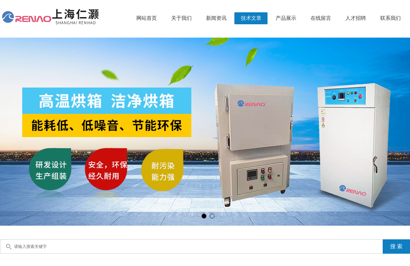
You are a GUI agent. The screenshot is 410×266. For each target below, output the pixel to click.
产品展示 (286, 18)
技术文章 (251, 18)
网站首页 (146, 18)
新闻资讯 (216, 18)
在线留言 (321, 18)
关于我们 (181, 18)
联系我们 (390, 18)
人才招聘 (355, 18)
